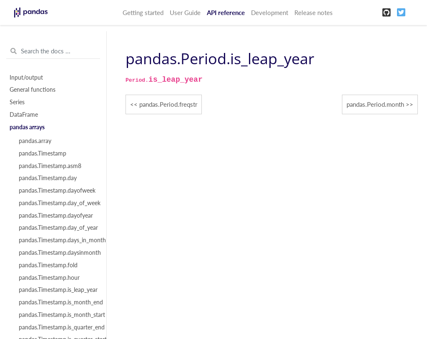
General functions (32, 89)
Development (269, 12)
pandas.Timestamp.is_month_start (58, 314)
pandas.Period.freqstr (168, 104)
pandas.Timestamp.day (48, 178)
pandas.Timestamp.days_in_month (58, 240)
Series (17, 102)
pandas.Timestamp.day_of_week (58, 203)
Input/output (26, 77)
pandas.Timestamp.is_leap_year (58, 289)
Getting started (143, 12)
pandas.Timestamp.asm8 (50, 166)
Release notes (313, 12)
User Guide (185, 12)
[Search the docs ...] (53, 51)
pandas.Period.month (375, 104)
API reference (226, 12)
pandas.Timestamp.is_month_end (58, 302)
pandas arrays (27, 127)
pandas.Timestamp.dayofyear (56, 215)
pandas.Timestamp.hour (49, 277)
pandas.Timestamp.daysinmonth (58, 252)
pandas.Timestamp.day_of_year (58, 227)
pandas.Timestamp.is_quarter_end (58, 327)
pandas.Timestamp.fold (48, 265)
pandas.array (35, 141)
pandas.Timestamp (42, 153)
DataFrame (24, 114)
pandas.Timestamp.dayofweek (57, 190)
